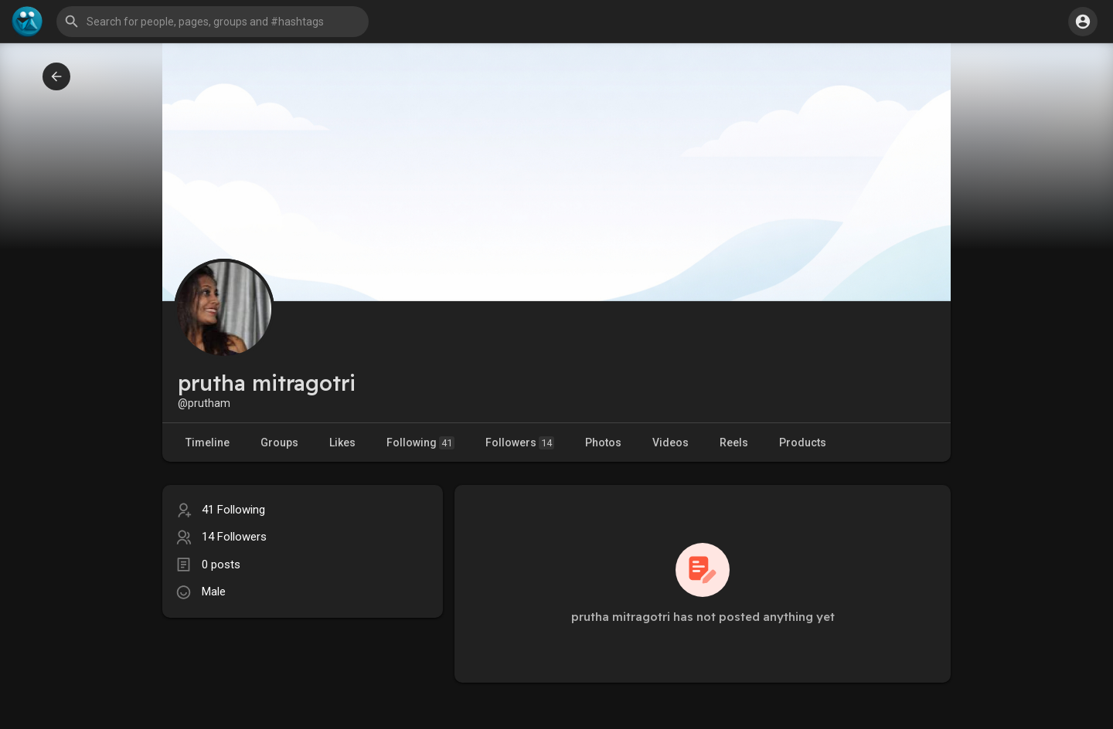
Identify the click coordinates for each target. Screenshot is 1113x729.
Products (802, 442)
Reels (734, 442)
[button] (212, 21)
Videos (670, 442)
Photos (603, 442)
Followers (519, 442)
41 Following (233, 510)
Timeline (208, 442)
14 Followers (234, 537)
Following (420, 442)
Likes (342, 442)
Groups (279, 442)
